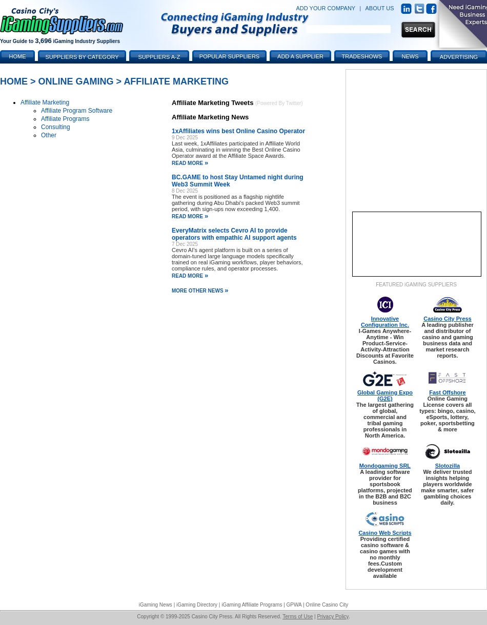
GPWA (294, 605)
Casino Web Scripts (384, 533)
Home (14, 81)
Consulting (55, 127)
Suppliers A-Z (159, 57)
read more (190, 163)
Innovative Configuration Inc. (385, 322)
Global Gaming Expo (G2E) (385, 395)
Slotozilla (447, 466)
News (410, 56)
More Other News (200, 291)
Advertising (459, 57)
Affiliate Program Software (76, 110)
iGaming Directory (196, 605)
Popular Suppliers (229, 56)
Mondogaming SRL (385, 466)
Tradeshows (362, 56)
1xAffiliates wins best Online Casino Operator (238, 131)
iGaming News (155, 605)
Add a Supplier (300, 56)
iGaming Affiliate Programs (251, 605)
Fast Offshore (447, 392)
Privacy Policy (333, 616)
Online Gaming (76, 81)
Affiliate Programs (65, 118)
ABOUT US (380, 8)
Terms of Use (297, 616)
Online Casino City (327, 605)
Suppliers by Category (81, 57)
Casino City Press (447, 319)
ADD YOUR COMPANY (325, 8)
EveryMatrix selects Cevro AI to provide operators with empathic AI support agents (234, 234)
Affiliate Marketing (176, 81)
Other (48, 135)
